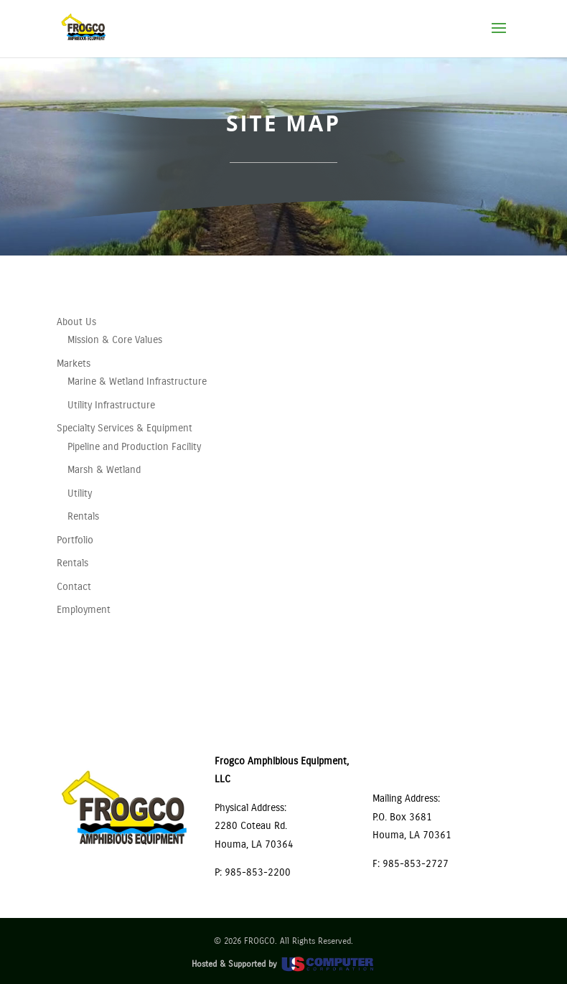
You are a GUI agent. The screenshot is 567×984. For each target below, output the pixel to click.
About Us (76, 322)
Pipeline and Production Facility (134, 447)
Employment (84, 610)
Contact (74, 587)
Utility (79, 493)
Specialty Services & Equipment (124, 428)
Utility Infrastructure (111, 405)
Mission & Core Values (114, 340)
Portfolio (75, 540)
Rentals (83, 516)
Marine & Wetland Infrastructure (137, 381)
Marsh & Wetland (104, 470)
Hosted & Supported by (283, 964)
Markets (73, 363)
